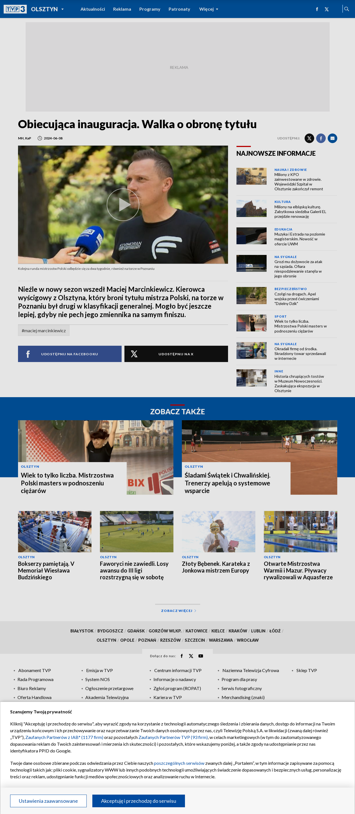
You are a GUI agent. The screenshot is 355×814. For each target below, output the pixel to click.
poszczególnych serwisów (179, 763)
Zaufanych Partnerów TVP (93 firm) (173, 737)
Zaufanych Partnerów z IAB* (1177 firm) (64, 737)
